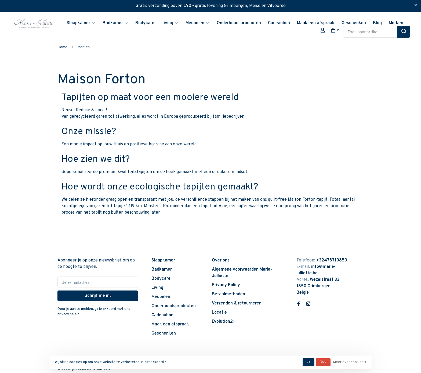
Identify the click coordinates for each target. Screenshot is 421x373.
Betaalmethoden (228, 294)
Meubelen (195, 23)
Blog (377, 23)
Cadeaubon (279, 23)
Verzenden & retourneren (237, 303)
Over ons (221, 260)
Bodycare (144, 23)
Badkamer (113, 23)
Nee (323, 362)
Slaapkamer (78, 23)
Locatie (219, 312)
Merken (396, 23)
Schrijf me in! (98, 296)
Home (62, 47)
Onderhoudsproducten (239, 23)
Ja (308, 362)
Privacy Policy (226, 285)
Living (167, 23)
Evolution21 (223, 321)
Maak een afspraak (316, 23)
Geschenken (354, 23)
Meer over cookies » (349, 362)
